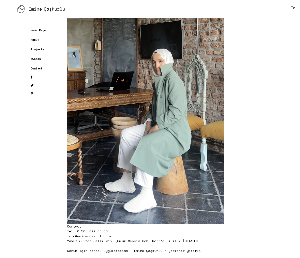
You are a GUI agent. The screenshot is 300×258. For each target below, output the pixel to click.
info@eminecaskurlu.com (89, 236)
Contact (37, 68)
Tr (293, 7)
